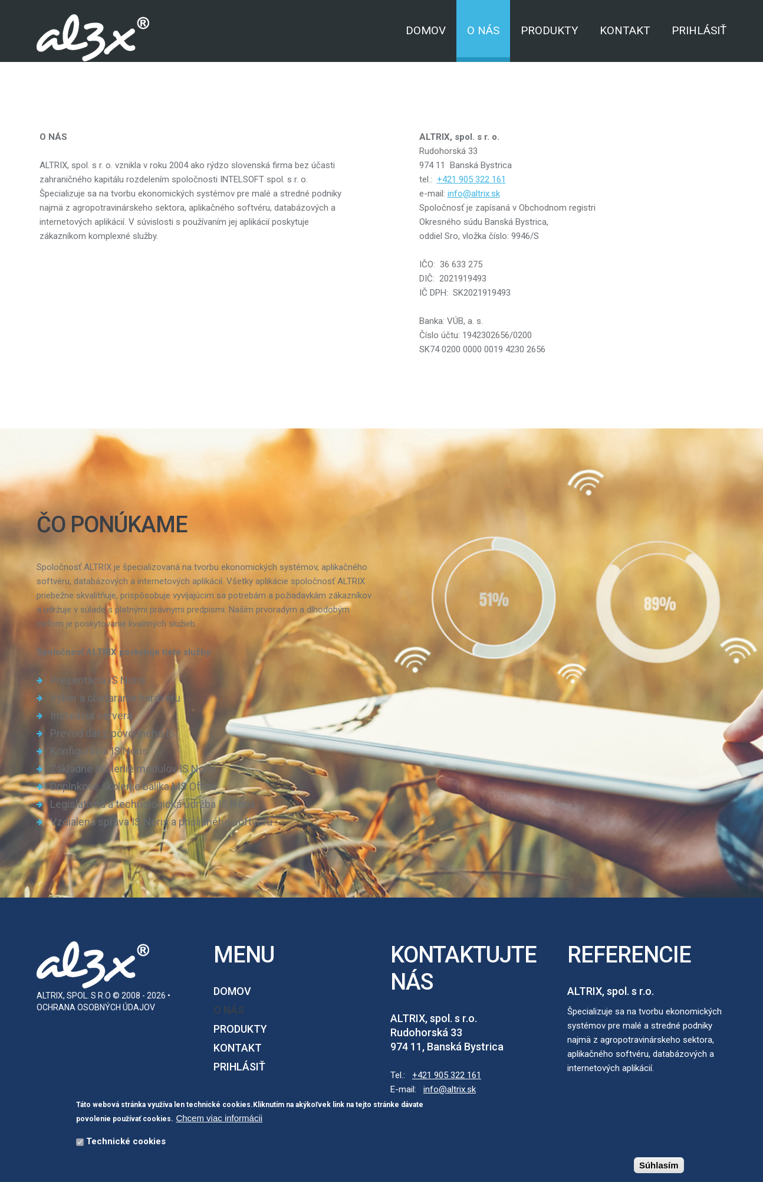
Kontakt (625, 30)
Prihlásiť (699, 30)
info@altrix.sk (449, 1089)
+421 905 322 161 (446, 1075)
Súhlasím (659, 1166)
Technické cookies (126, 1142)
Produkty (549, 30)
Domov (426, 30)
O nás (483, 30)
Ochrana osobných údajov (96, 1007)
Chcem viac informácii (219, 1119)
